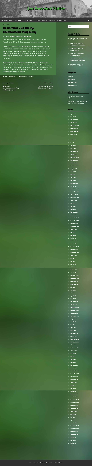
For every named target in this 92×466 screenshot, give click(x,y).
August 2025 (73, 134)
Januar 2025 (73, 154)
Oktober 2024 (74, 163)
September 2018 (74, 347)
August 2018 (73, 350)
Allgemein (70, 76)
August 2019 (73, 319)
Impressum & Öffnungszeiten (57, 20)
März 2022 (73, 238)
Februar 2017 (74, 394)
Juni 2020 (73, 290)
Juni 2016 (73, 414)
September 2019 (74, 316)
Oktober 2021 (74, 249)
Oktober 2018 (74, 345)
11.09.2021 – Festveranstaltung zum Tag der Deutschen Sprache (11, 88)
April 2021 (73, 264)
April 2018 (73, 359)
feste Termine (71, 79)
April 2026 (73, 114)
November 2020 (74, 278)
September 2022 (74, 226)
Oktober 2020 (74, 281)
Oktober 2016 (74, 405)
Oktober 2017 (74, 376)
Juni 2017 (73, 385)
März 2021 (73, 267)
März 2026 (73, 116)
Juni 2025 (73, 140)
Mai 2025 (72, 142)
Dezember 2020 (74, 275)
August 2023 (73, 200)
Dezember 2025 (74, 125)
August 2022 (73, 229)
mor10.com (59, 462)
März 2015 (73, 443)
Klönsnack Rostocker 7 (10, 76)
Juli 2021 (72, 258)
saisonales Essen (72, 82)
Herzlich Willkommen (7, 20)
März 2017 (73, 391)
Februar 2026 (74, 119)
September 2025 (74, 131)
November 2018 (74, 342)
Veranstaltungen (29, 20)
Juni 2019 (73, 321)
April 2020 (73, 295)
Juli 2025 (72, 137)
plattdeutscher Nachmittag (27, 76)
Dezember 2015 (74, 425)
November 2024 (74, 160)
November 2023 (74, 192)
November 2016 (74, 402)
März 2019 (73, 330)
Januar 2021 (73, 272)
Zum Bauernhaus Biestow (46, 8)
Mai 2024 (72, 174)
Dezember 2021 (74, 246)
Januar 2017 (73, 397)
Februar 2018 (74, 365)
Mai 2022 (72, 232)
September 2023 (74, 197)
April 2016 (73, 420)
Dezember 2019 (74, 307)
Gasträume (18, 20)
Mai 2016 (72, 417)
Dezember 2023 (74, 189)
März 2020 (73, 298)
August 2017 (73, 382)
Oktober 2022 (74, 223)
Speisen (38, 20)
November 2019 (74, 310)
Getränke (44, 20)
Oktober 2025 (74, 128)
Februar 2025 (74, 151)
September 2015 (74, 434)
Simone (53, 462)
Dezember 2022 (74, 218)
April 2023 (73, 206)
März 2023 (73, 209)
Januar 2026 (73, 122)
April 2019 (73, 327)
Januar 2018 (73, 368)
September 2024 (74, 166)
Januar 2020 (73, 304)
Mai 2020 (72, 293)
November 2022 (74, 220)
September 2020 (74, 284)
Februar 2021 (74, 270)
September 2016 (74, 408)
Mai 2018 (72, 356)
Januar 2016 (73, 423)
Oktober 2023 (74, 194)
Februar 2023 (74, 212)
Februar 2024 (74, 183)
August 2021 (73, 255)
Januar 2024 (73, 186)
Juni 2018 (73, 353)
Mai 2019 (72, 324)
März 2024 (73, 180)
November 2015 (74, 428)
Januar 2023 (73, 215)
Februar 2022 (74, 241)
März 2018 (73, 362)
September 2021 (74, 252)
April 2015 (73, 440)
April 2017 (73, 388)
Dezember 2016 (74, 399)
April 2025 (73, 145)
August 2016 (73, 411)
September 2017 (74, 379)
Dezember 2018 (74, 339)
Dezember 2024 (74, 157)
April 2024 (73, 177)
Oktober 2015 (74, 431)
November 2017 (74, 373)
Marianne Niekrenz (15, 36)
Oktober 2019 (74, 313)
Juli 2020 (72, 287)
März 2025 (73, 148)
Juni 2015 (73, 437)
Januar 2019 (73, 336)
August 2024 (73, 168)
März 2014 (73, 446)
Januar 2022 (73, 244)
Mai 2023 (72, 203)
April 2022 (73, 235)
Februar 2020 (74, 301)
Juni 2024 (73, 171)
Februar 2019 (74, 333)
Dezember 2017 (74, 371)
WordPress (43, 462)
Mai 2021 (72, 261)
